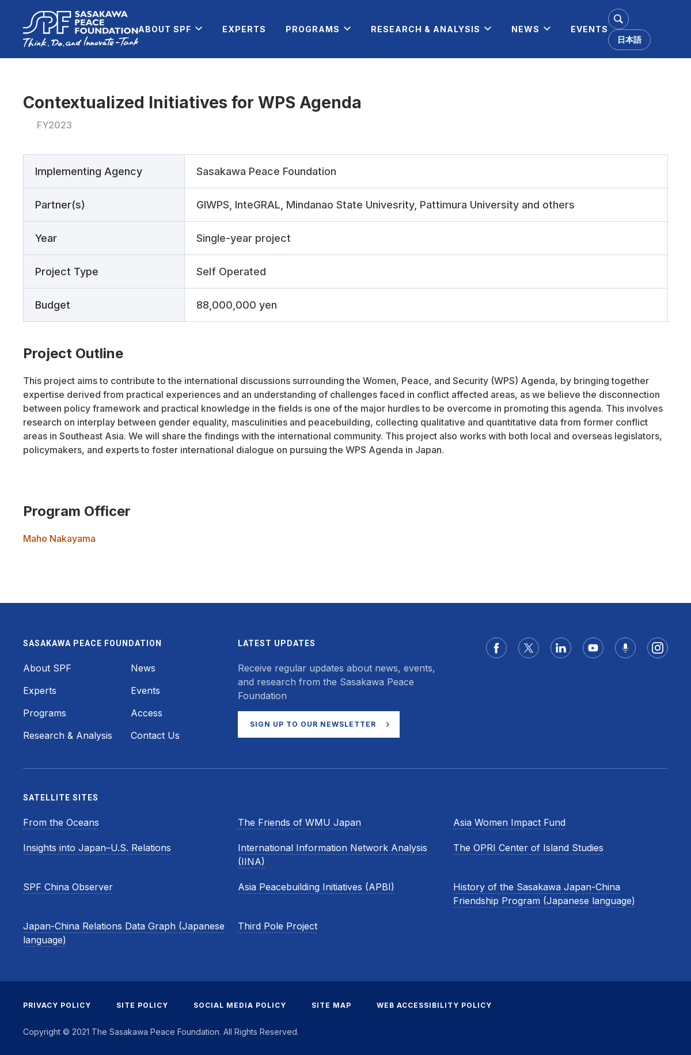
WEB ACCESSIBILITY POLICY (434, 1005)
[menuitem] (164, 29)
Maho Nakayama (59, 538)
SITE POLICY (142, 1005)
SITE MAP (331, 1005)
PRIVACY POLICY (57, 1005)
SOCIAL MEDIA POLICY (239, 1005)
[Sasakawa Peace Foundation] (80, 29)
